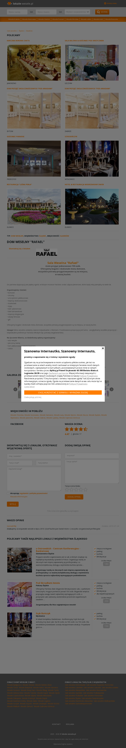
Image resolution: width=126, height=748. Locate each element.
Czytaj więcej (29, 386)
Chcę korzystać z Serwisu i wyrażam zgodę (63, 392)
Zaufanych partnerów (58, 373)
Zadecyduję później (32, 397)
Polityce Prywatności (88, 376)
